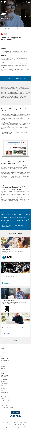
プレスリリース (4, 371)
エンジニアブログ (5, 360)
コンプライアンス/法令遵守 (7, 407)
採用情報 (3, 366)
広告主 (2, 348)
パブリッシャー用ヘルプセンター (8, 400)
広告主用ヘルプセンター (6, 398)
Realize (24, 78)
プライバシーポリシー (6, 422)
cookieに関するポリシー (15, 422)
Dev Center (3, 403)
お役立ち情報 (6, 28)
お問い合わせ (22, 1)
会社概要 (2, 362)
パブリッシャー (4, 353)
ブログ (1, 356)
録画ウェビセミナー (5, 386)
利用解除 (25, 422)
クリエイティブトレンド (6, 390)
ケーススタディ (13, 28)
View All (15, 340)
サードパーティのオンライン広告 (11, 424)
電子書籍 (3, 388)
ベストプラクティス (5, 383)
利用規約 (21, 422)
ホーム (2, 28)
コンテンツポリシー (5, 405)
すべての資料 (4, 379)
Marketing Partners (5, 395)
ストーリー (3, 364)
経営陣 (2, 373)
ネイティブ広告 (4, 392)
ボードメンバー (4, 375)
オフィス (3, 368)
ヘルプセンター (3, 396)
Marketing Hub (4, 358)
